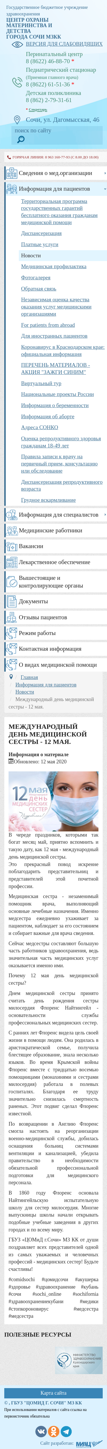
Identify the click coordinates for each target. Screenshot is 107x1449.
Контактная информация (50, 648)
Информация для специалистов (58, 514)
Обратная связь (38, 289)
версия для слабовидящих (57, 44)
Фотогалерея (36, 277)
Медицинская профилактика (53, 266)
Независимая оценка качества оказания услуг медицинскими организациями (56, 306)
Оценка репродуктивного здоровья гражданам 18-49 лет (61, 442)
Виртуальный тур (41, 383)
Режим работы (37, 633)
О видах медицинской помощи (58, 664)
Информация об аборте (47, 416)
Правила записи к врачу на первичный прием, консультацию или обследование (59, 463)
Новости (31, 255)
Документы (33, 601)
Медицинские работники (50, 530)
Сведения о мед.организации (55, 173)
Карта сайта (53, 1393)
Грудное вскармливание (48, 500)
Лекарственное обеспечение (54, 562)
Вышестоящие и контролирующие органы (51, 581)
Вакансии (31, 546)
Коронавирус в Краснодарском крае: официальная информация (63, 350)
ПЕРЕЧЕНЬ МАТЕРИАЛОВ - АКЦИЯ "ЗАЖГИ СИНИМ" (55, 368)
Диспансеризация (41, 233)
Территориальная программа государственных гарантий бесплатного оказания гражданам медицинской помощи (59, 211)
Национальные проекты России (57, 394)
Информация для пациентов (54, 188)
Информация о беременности (55, 405)
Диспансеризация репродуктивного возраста (62, 485)
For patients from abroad (48, 325)
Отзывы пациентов (43, 617)
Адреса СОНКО (39, 427)
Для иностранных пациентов (54, 336)
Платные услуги (39, 244)
